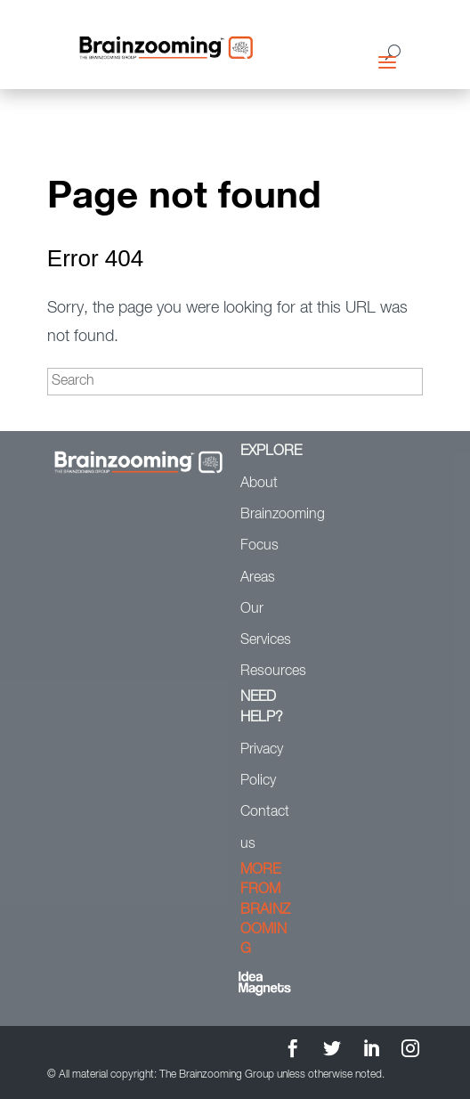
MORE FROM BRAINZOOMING (265, 910)
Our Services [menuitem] (265, 624)
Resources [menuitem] (267, 671)
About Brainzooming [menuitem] (267, 499)
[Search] (235, 381)
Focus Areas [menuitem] (259, 561)
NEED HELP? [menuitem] (261, 707)
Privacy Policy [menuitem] (261, 765)
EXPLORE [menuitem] (267, 451)
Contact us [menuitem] (264, 828)
